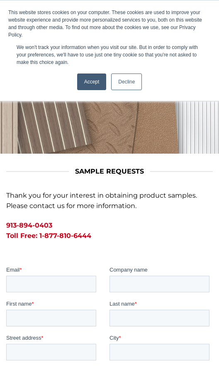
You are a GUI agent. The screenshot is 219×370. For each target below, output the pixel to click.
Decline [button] (126, 82)
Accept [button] (92, 82)
